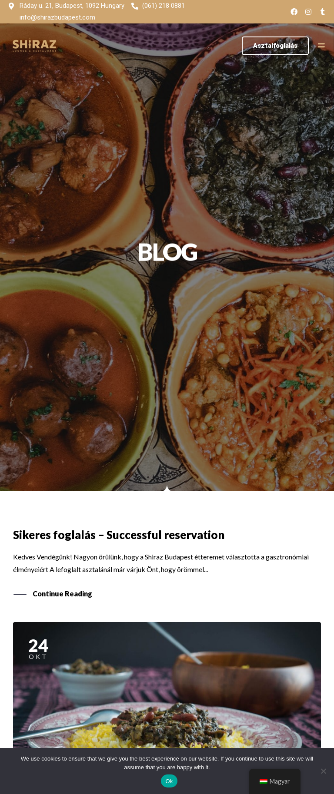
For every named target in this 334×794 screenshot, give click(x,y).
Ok (169, 781)
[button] (275, 45)
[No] (323, 771)
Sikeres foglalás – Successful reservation (118, 535)
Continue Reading (62, 594)
